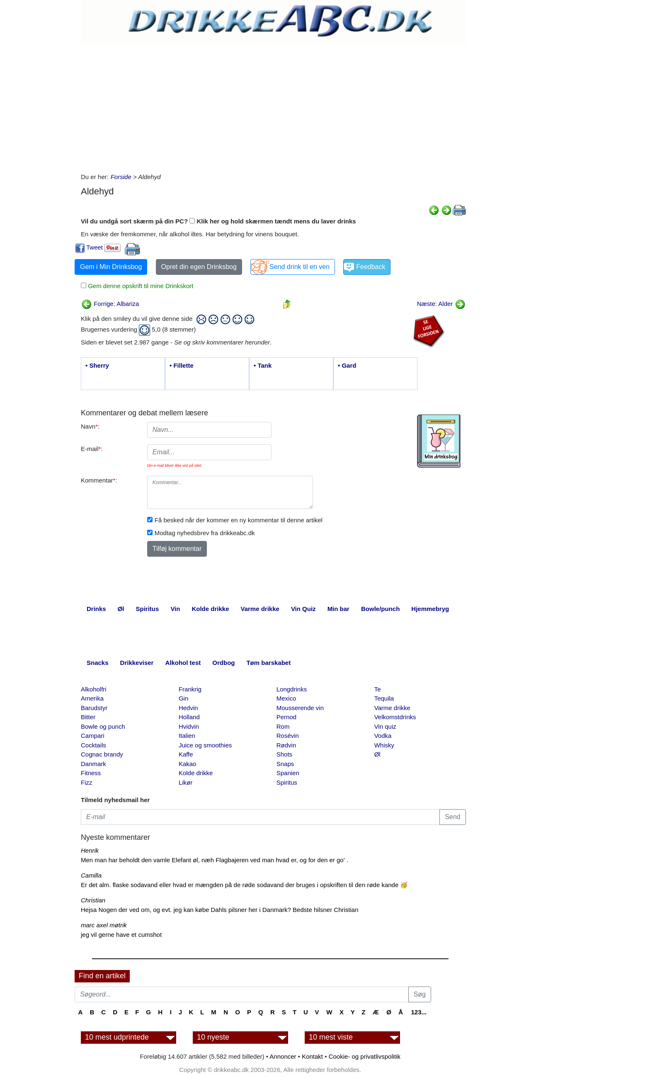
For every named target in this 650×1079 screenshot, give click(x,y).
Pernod (286, 716)
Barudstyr (94, 707)
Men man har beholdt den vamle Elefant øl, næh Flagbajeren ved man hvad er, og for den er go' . (214, 859)
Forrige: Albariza (110, 303)
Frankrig (190, 689)
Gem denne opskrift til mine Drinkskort (139, 285)
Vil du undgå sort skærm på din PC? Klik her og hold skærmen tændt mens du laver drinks (218, 221)
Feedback (370, 266)
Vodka (383, 735)
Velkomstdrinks (395, 716)
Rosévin (287, 735)
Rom (283, 726)
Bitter (88, 716)
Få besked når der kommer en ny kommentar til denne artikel (239, 520)
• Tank (263, 365)
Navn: (90, 426)
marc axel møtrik (104, 925)
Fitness (91, 772)
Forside (121, 176)
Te (377, 689)
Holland (189, 716)
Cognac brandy (102, 754)
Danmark (93, 763)
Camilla (91, 875)
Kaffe (186, 754)
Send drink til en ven (299, 266)
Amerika (92, 698)
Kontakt (312, 1056)
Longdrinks (291, 689)
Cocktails (93, 745)
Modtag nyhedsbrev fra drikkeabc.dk (205, 532)
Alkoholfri (94, 689)
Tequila (384, 698)
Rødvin (286, 745)
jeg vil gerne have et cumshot (121, 934)
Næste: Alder (441, 303)
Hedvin (188, 707)
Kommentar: (99, 480)
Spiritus (286, 782)
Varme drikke (392, 707)
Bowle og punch (103, 726)
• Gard (347, 365)
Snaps (285, 763)
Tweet (94, 247)
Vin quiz (385, 726)
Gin (183, 698)
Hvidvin (189, 726)
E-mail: (92, 448)
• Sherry (97, 365)
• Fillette (182, 365)
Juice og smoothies (205, 745)
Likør (185, 782)
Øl (377, 754)
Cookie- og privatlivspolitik (364, 1056)
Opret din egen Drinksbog (199, 266)
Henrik (90, 850)
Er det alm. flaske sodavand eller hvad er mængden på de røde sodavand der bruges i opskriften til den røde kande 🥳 (244, 884)
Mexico (286, 698)
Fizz (86, 782)
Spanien (287, 772)
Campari (92, 735)
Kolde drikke (196, 772)
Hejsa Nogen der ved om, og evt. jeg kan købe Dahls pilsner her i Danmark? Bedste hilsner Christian (220, 909)
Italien (187, 735)
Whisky (384, 745)
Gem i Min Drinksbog (111, 266)
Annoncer (282, 1056)
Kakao (187, 763)
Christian (93, 900)
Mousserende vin (300, 707)
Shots (284, 754)
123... (419, 1012)
